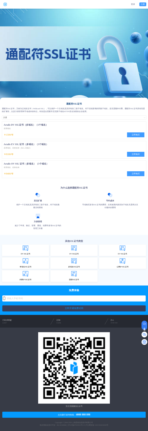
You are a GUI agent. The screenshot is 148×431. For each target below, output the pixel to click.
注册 (143, 4)
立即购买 (136, 135)
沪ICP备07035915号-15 (76, 425)
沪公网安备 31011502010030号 (96, 425)
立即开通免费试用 (74, 308)
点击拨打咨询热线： (74, 414)
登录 (133, 4)
